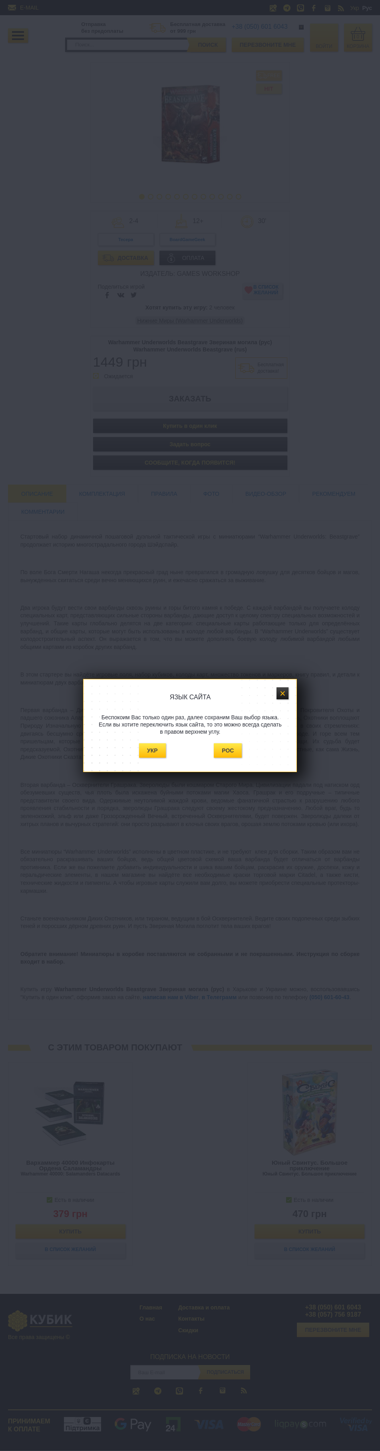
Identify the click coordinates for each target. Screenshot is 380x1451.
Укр (152, 750)
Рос (228, 750)
